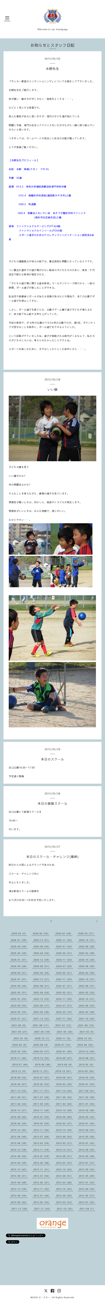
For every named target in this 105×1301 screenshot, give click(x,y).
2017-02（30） (64, 1103)
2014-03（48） (41, 1162)
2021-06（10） (86, 1025)
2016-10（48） (64, 1110)
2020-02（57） (41, 1051)
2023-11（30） (64, 979)
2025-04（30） (41, 953)
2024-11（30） (64, 959)
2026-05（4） (19, 933)
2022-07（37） (64, 1005)
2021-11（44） (64, 1018)
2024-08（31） (41, 966)
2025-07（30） (64, 946)
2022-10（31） (87, 999)
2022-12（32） (41, 999)
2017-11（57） (41, 1090)
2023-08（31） (41, 985)
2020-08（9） (41, 1044)
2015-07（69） (41, 1136)
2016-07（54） (41, 1117)
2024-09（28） (19, 966)
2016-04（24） (19, 1123)
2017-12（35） (19, 1090)
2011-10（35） (65, 1208)
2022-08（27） (41, 1005)
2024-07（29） (64, 966)
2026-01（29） (19, 940)
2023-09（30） (19, 985)
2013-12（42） (19, 1169)
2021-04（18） (42, 1031)
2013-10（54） (64, 1169)
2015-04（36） (19, 1143)
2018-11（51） (41, 1071)
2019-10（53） (41, 1058)
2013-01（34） (87, 1182)
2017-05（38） (87, 1097)
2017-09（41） (87, 1090)
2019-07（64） (20, 1064)
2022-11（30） (64, 999)
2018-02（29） (64, 1084)
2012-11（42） (41, 1189)
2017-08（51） (19, 1097)
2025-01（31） (19, 959)
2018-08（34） (19, 1077)
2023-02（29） (87, 992)
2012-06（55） (64, 1195)
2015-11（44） (41, 1130)
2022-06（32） (87, 1005)
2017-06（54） (64, 1097)
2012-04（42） (19, 1202)
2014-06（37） (64, 1156)
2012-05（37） (87, 1195)
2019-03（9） (86, 1064)
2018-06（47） (64, 1077)
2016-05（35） (87, 1117)
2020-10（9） (85, 1038)
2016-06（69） (64, 1117)
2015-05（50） (87, 1136)
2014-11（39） (41, 1149)
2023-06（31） (87, 985)
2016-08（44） (19, 1117)
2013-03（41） (41, 1182)
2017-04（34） (19, 1103)
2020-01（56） (64, 1051)
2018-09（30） (86, 1071)
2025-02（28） (87, 953)
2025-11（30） (64, 940)
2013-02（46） (64, 1182)
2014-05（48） (87, 1156)
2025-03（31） (64, 953)
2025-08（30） (41, 946)
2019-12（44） (87, 1051)
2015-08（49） (19, 1136)
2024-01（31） (19, 979)
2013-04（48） (19, 1182)
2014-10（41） (64, 1149)
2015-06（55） (64, 1136)
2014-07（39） (41, 1156)
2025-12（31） (41, 940)
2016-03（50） (41, 1123)
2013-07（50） (41, 1175)
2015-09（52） (87, 1130)
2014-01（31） (87, 1162)
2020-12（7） (42, 1038)
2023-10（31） (87, 979)
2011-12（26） (20, 1208)
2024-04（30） (41, 972)
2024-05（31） (19, 972)
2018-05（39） (87, 1077)
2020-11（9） (64, 1038)
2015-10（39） (64, 1130)
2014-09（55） (87, 1149)
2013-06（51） (64, 1175)
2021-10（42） (87, 1018)
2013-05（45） (87, 1175)
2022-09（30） (19, 1005)
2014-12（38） (19, 1149)
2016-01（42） (87, 1123)
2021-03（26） (65, 1031)
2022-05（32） (19, 1012)
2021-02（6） (87, 1031)
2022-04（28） (41, 1012)
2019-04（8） (65, 1064)
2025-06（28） (87, 946)
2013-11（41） (41, 1169)
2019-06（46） (43, 1064)
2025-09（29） (19, 946)
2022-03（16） (64, 1012)
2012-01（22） (87, 1202)
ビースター (44, 1297)
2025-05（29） (19, 953)
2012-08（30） (19, 1195)
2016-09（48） (87, 1110)
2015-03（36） (41, 1143)
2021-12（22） (41, 1018)
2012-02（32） (64, 1202)
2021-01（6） (21, 1038)
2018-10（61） (63, 1071)
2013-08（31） (19, 1175)
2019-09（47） (64, 1058)
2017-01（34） (87, 1103)
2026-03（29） (63, 933)
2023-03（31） (64, 992)
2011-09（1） (87, 1208)
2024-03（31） (64, 972)
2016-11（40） (41, 1110)
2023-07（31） (64, 985)
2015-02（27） (64, 1143)
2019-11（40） (19, 1058)
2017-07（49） (41, 1097)
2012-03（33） (41, 1202)
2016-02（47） (64, 1123)
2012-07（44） (41, 1195)
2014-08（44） (19, 1156)
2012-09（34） (87, 1189)
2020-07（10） (63, 1044)
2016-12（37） (19, 1110)
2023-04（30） (41, 992)
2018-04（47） (19, 1084)
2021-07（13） (63, 1025)
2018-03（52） (41, 1084)
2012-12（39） (19, 1189)
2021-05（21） (20, 1031)
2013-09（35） (87, 1169)
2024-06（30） (87, 966)
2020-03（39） (19, 1051)
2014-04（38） (19, 1162)
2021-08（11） (41, 1025)
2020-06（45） (85, 1044)
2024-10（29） (87, 959)
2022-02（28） (87, 1012)
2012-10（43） (64, 1189)
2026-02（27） (86, 933)
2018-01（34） (87, 1084)
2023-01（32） (19, 999)
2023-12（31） (41, 979)
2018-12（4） (19, 1071)
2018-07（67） (41, 1077)
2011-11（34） (42, 1208)
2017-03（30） (41, 1103)
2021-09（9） (19, 1025)
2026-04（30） (41, 933)
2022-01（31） (19, 1018)
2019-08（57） (87, 1058)
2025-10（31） (87, 940)
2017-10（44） (64, 1090)
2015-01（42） (87, 1143)
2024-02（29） (87, 972)
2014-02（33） (64, 1162)
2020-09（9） (20, 1044)
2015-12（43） (19, 1130)
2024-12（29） (41, 959)
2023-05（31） (19, 992)
